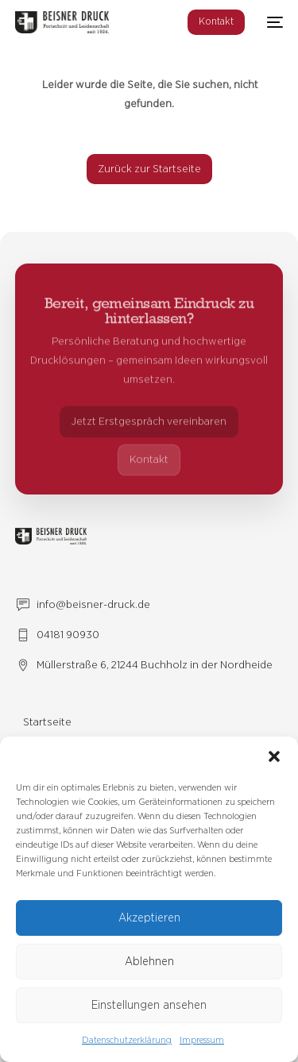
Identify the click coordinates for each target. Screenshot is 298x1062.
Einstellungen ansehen (149, 1005)
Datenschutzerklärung (127, 1040)
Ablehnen (149, 962)
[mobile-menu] (272, 22)
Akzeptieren (149, 918)
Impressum (202, 1040)
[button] (274, 756)
